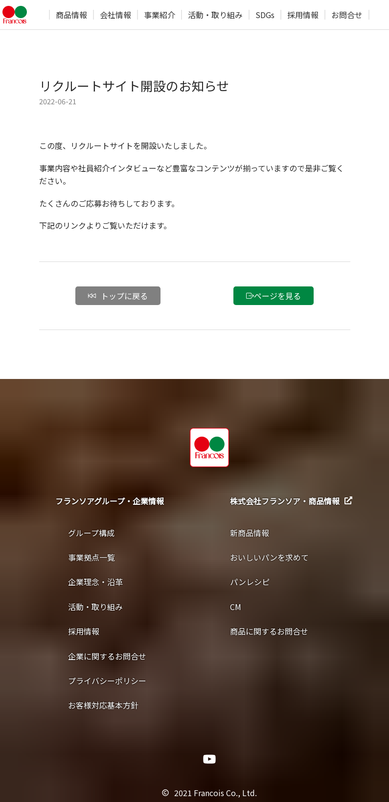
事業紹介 (159, 15)
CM (235, 606)
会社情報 (115, 15)
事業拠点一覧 (91, 557)
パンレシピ (250, 581)
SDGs (265, 15)
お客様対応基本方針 (103, 705)
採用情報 (303, 15)
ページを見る (273, 296)
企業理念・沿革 (95, 581)
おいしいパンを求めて (269, 557)
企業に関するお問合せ (107, 656)
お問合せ (347, 15)
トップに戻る (118, 296)
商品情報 (71, 15)
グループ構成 (91, 532)
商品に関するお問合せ (269, 631)
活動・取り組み (215, 15)
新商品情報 (249, 532)
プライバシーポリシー (107, 680)
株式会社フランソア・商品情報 (291, 500)
